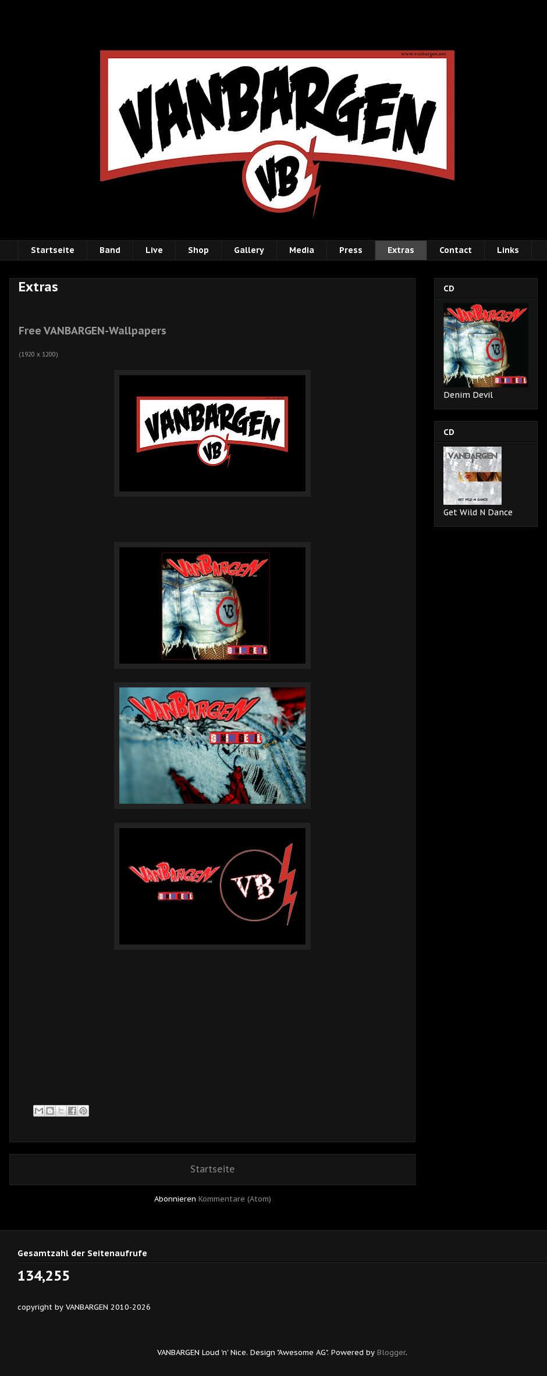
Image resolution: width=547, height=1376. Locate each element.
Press (351, 250)
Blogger (391, 1352)
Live (154, 250)
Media (301, 250)
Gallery (249, 250)
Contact (455, 250)
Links (508, 250)
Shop (198, 250)
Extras (401, 250)
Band (110, 250)
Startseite (52, 250)
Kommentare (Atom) (234, 1199)
